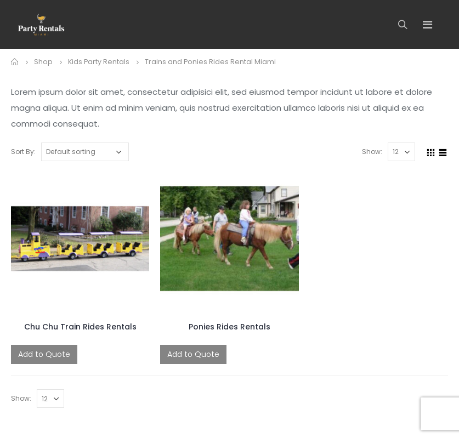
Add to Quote (44, 354)
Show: (372, 151)
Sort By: (23, 151)
